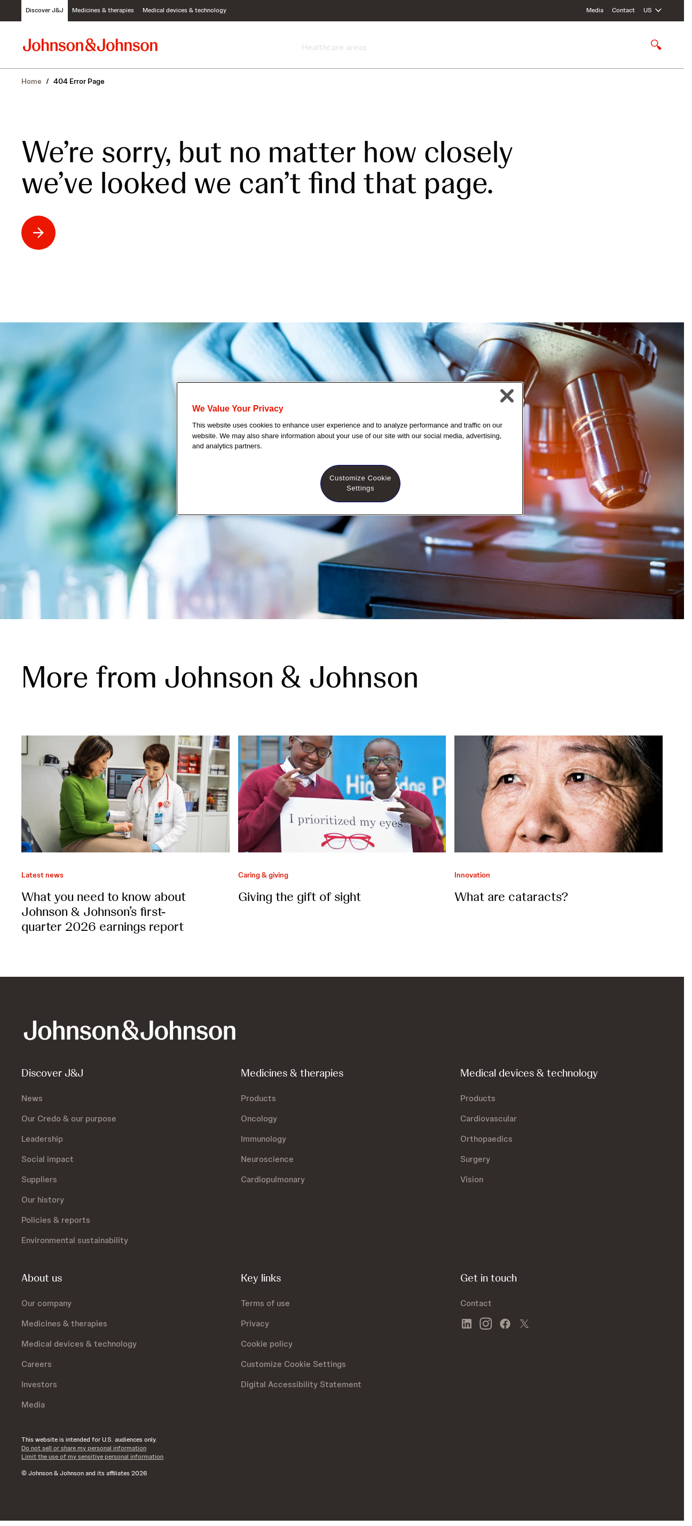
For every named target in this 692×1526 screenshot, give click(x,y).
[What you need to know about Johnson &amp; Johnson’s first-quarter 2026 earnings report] (125, 794)
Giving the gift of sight (299, 896)
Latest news (42, 875)
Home (31, 81)
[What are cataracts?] (558, 794)
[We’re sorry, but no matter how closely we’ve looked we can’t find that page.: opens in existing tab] (75, 233)
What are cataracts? (511, 896)
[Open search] (656, 44)
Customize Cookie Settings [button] (293, 1364)
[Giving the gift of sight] (342, 794)
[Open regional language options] (653, 10)
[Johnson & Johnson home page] (90, 44)
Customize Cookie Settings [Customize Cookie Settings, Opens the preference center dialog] (360, 483)
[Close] (506, 396)
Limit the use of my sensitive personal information (92, 1456)
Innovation (472, 875)
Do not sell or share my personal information (83, 1448)
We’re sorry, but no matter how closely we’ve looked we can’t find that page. (267, 167)
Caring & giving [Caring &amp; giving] (263, 875)
